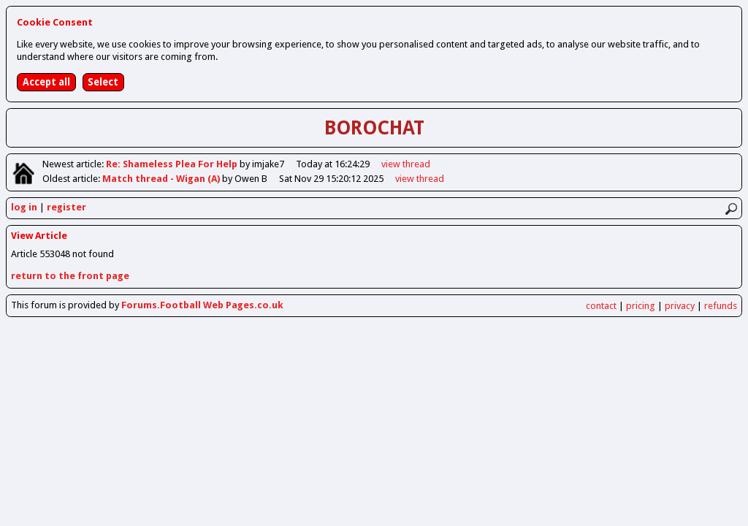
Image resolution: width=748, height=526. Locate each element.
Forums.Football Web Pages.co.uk (202, 305)
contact (601, 305)
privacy (680, 305)
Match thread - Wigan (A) (162, 178)
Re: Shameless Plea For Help (173, 164)
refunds (720, 305)
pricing (640, 305)
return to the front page (70, 275)
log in (24, 207)
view (405, 164)
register (66, 207)
